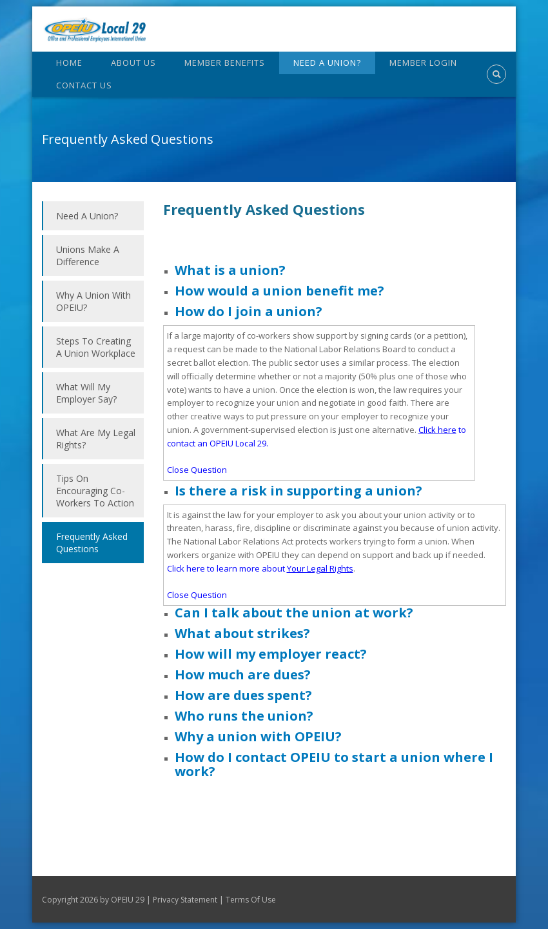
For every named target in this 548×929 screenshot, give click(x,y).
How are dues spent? (243, 695)
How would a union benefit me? (279, 290)
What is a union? (230, 270)
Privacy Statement (185, 899)
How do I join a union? (248, 311)
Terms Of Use (251, 899)
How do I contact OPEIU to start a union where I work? (334, 764)
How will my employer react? (271, 654)
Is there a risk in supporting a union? (298, 490)
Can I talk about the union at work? (294, 612)
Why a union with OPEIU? (258, 736)
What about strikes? (242, 633)
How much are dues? (243, 674)
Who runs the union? (244, 715)
